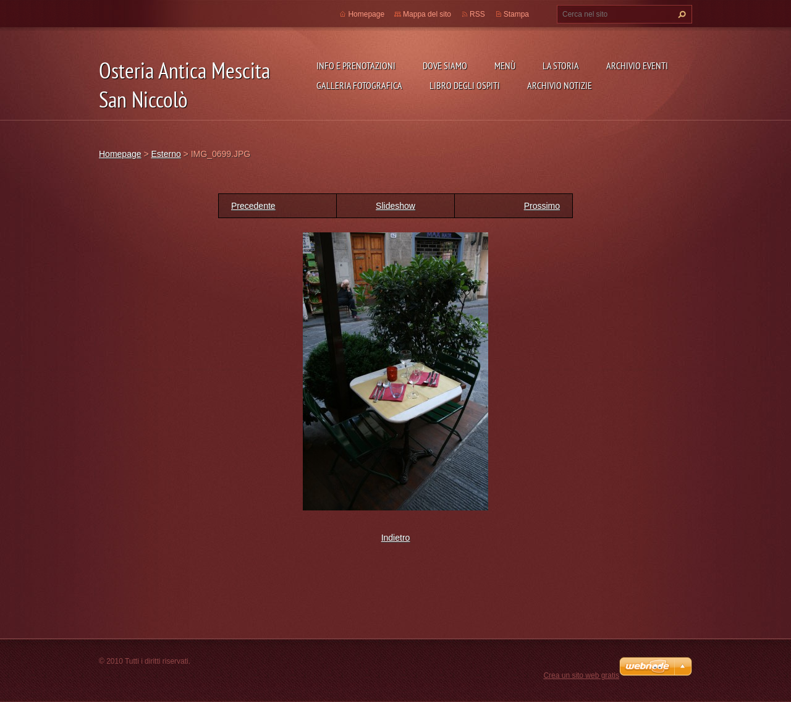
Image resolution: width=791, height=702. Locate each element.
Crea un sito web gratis (581, 675)
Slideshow (395, 206)
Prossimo (542, 206)
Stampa (516, 14)
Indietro (395, 538)
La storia (561, 65)
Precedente (253, 206)
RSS (477, 14)
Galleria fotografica (359, 85)
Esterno (165, 154)
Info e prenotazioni (356, 65)
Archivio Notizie (559, 85)
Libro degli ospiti (464, 85)
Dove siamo (445, 65)
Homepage (366, 14)
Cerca (680, 14)
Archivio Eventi (637, 65)
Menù (504, 65)
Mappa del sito (427, 14)
